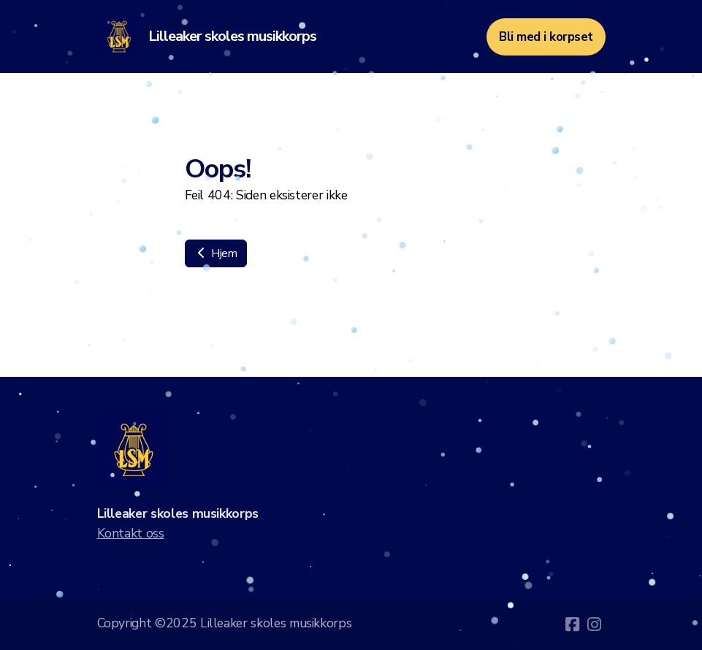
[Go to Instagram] (595, 624)
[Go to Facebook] (573, 624)
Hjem (215, 253)
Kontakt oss (130, 533)
